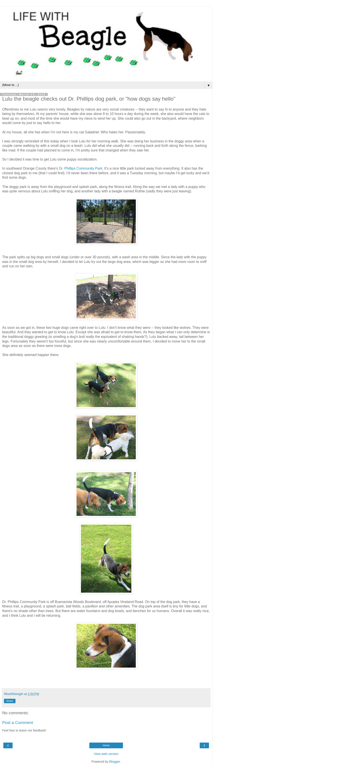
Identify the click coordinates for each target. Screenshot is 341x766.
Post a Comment (17, 722)
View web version (106, 754)
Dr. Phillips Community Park (80, 168)
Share (9, 701)
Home (106, 745)
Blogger (114, 761)
